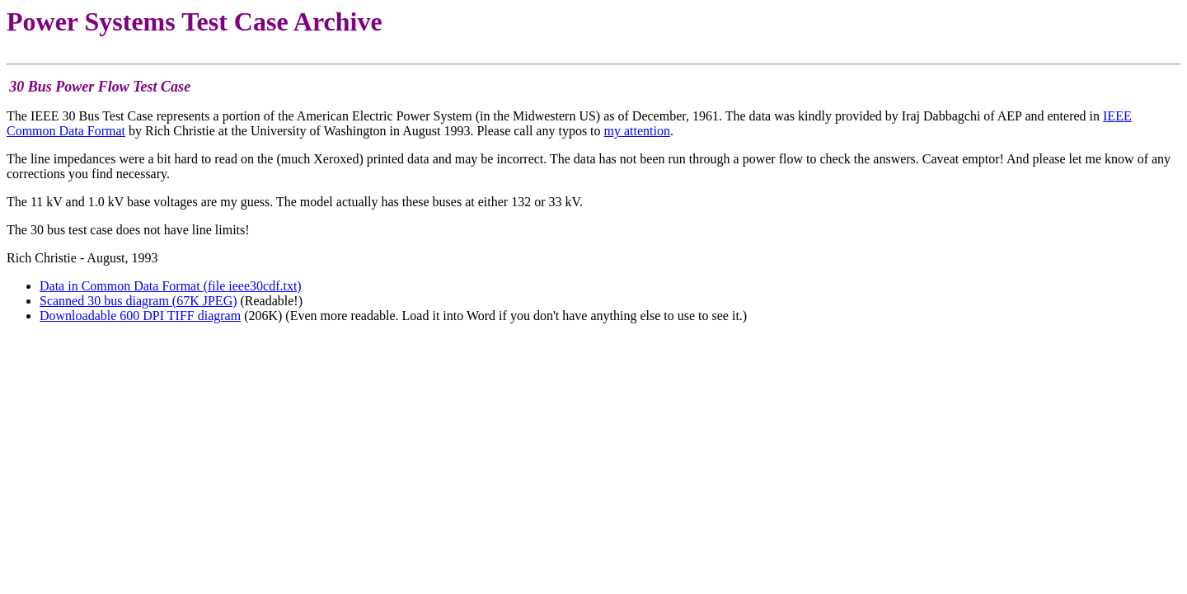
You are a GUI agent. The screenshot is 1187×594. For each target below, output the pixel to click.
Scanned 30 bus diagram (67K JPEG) (138, 301)
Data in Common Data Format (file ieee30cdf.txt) (171, 286)
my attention (637, 131)
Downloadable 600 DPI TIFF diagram (140, 316)
